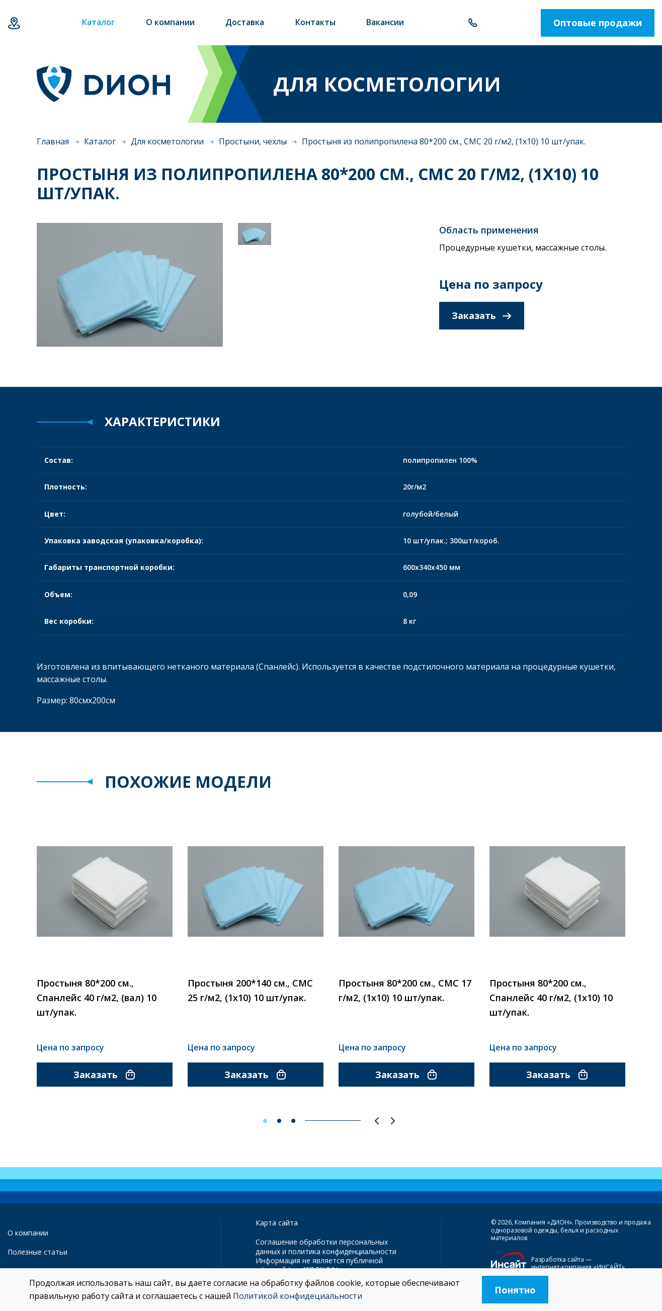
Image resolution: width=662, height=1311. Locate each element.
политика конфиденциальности (342, 1251)
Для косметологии (167, 141)
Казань (14, 23)
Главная (53, 141)
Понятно (515, 1290)
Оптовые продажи (597, 23)
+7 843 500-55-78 (472, 23)
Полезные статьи (37, 1252)
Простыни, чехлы (253, 141)
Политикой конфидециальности (297, 1295)
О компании (28, 1233)
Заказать (482, 315)
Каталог (100, 141)
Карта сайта (277, 1222)
